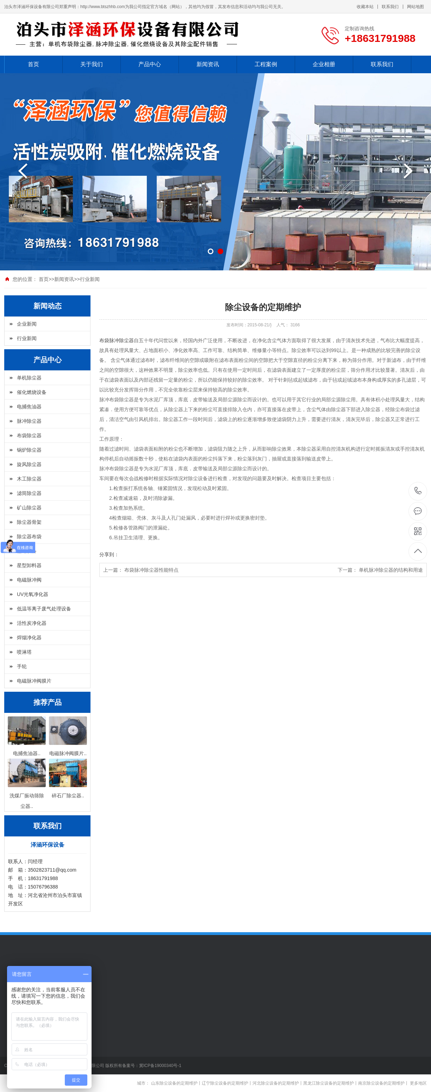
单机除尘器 (29, 378)
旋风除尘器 (29, 464)
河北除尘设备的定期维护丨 (277, 1083)
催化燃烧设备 (31, 392)
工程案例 (266, 64)
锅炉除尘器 (29, 450)
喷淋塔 (24, 652)
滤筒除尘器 (29, 493)
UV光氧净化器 (32, 594)
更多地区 (418, 1083)
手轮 (22, 666)
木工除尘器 (29, 479)
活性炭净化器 (31, 623)
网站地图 (415, 6)
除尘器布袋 (29, 536)
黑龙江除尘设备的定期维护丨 (330, 1083)
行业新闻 (90, 279)
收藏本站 (365, 6)
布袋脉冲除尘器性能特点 (151, 570)
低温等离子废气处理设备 (44, 608)
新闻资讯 (207, 64)
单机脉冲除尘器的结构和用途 (391, 570)
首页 (33, 64)
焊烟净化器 (29, 637)
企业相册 (324, 64)
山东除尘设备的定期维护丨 (176, 1083)
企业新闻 (27, 324)
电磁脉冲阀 (29, 580)
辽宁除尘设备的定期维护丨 (227, 1083)
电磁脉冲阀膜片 (34, 681)
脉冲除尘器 (29, 421)
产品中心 (149, 64)
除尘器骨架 (29, 522)
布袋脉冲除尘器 (116, 340)
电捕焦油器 (29, 406)
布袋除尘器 (29, 435)
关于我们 (91, 64)
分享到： (109, 554)
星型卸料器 (29, 565)
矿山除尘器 (29, 507)
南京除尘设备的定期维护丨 (383, 1083)
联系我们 (390, 6)
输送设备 (27, 551)
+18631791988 (418, 491)
